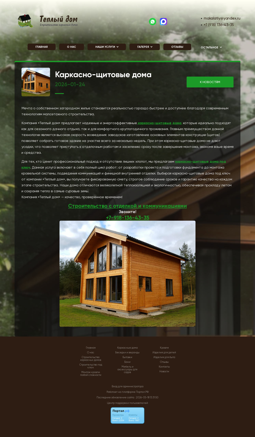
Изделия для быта (164, 357)
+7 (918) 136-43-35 (219, 25)
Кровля (164, 347)
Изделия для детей (164, 352)
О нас (71, 47)
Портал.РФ (142, 391)
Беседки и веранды (127, 352)
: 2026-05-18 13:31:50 (146, 397)
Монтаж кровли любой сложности (90, 373)
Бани (127, 362)
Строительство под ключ (90, 366)
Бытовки (127, 357)
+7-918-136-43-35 (127, 217)
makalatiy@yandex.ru (222, 18)
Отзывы (177, 47)
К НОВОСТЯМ (210, 82)
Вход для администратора (127, 386)
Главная (41, 47)
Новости (164, 371)
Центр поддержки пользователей (127, 402)
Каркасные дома (127, 347)
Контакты (164, 366)
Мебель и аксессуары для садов (127, 369)
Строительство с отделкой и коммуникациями (127, 206)
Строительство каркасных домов (90, 358)
